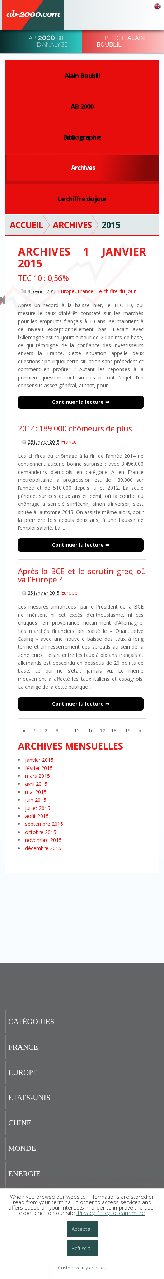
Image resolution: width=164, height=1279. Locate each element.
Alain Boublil (82, 75)
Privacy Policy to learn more (110, 1212)
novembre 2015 (43, 840)
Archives (83, 167)
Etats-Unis (29, 1097)
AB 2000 (82, 106)
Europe (66, 291)
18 (114, 730)
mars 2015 (37, 775)
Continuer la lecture (78, 401)
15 (77, 730)
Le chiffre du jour (82, 198)
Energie (24, 1173)
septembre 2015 (44, 823)
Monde (22, 1148)
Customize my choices (82, 1267)
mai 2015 (36, 792)
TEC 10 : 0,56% (43, 278)
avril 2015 (36, 783)
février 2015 (39, 768)
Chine (19, 1123)
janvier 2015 (39, 759)
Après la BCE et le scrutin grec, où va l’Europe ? (82, 575)
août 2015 (37, 816)
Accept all (82, 1229)
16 (91, 730)
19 (128, 730)
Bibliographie (82, 137)
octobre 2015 (40, 832)
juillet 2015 (37, 808)
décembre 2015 (43, 848)
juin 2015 (35, 799)
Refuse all (82, 1248)
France (85, 291)
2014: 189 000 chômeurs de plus (75, 428)
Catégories (31, 1021)
